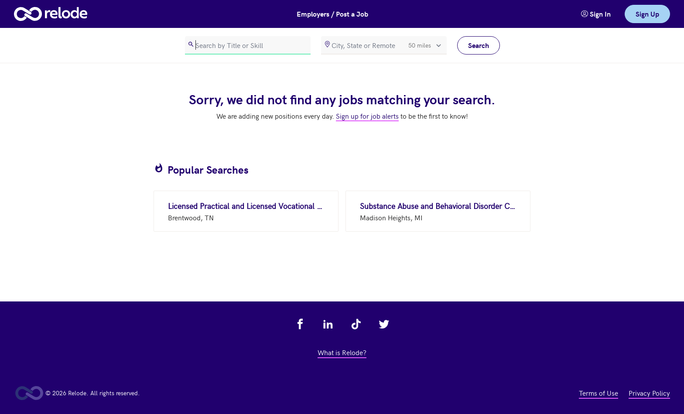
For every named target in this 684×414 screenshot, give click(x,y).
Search (478, 45)
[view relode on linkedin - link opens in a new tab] (328, 324)
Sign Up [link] (647, 13)
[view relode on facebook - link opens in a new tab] (300, 324)
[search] (248, 45)
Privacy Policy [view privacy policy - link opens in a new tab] (649, 392)
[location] (384, 45)
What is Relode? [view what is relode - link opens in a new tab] (342, 352)
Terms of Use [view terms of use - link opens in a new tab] (598, 392)
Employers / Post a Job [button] (332, 13)
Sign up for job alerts (367, 115)
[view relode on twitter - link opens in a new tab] (384, 324)
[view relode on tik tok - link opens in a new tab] (356, 324)
